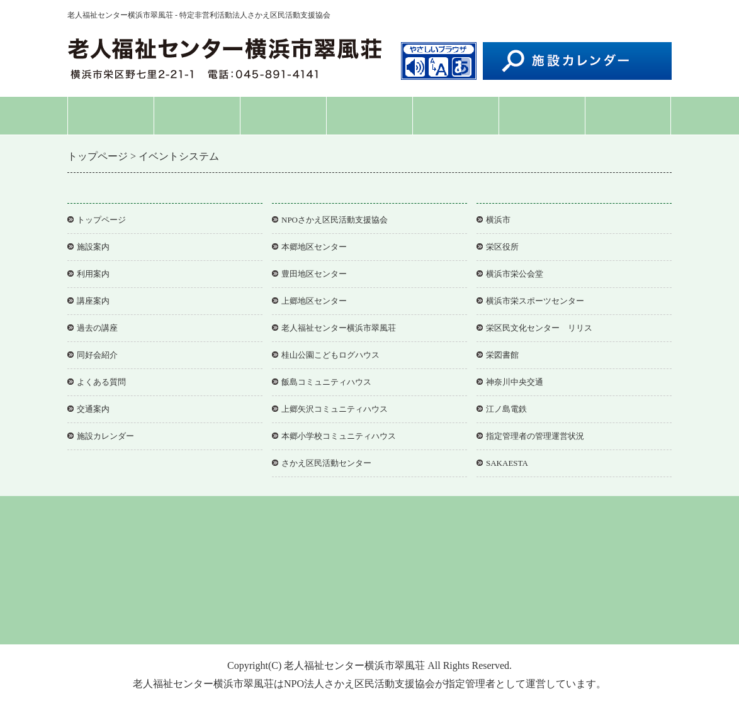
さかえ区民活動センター (326, 463)
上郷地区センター (314, 301)
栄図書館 (502, 355)
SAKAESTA (507, 463)
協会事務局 (468, 616)
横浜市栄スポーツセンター (535, 301)
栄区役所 (502, 246)
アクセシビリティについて (383, 616)
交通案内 (628, 115)
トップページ (111, 115)
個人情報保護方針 (284, 616)
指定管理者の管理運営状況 (535, 436)
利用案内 (283, 115)
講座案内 (369, 115)
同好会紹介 (455, 115)
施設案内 (197, 115)
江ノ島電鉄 (506, 409)
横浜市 (498, 219)
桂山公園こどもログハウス (330, 355)
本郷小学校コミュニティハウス (338, 436)
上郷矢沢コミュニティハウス (334, 409)
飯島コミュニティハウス (326, 382)
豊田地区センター (314, 274)
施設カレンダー (105, 436)
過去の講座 (97, 328)
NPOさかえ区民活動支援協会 (334, 219)
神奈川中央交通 (514, 382)
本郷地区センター (314, 246)
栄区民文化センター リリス (539, 328)
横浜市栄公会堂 (514, 274)
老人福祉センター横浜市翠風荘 (338, 328)
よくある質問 (542, 115)
